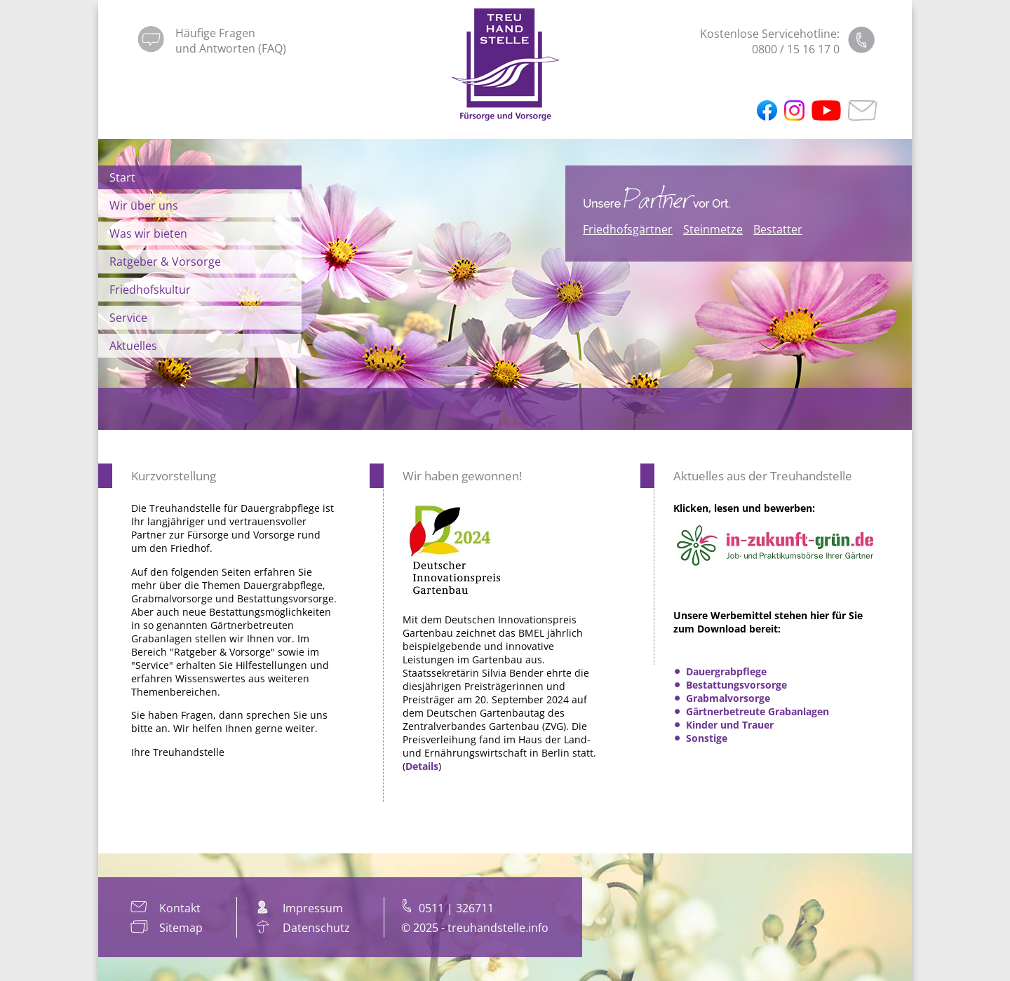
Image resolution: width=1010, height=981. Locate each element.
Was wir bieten (148, 233)
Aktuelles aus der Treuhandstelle (762, 476)
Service (128, 317)
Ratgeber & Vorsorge (165, 261)
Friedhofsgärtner (628, 229)
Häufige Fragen (215, 33)
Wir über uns (143, 205)
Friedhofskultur (150, 289)
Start (122, 177)
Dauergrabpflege (726, 671)
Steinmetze (713, 229)
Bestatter (777, 229)
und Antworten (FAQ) (230, 48)
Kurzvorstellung (173, 476)
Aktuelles (133, 345)
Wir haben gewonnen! (462, 476)
